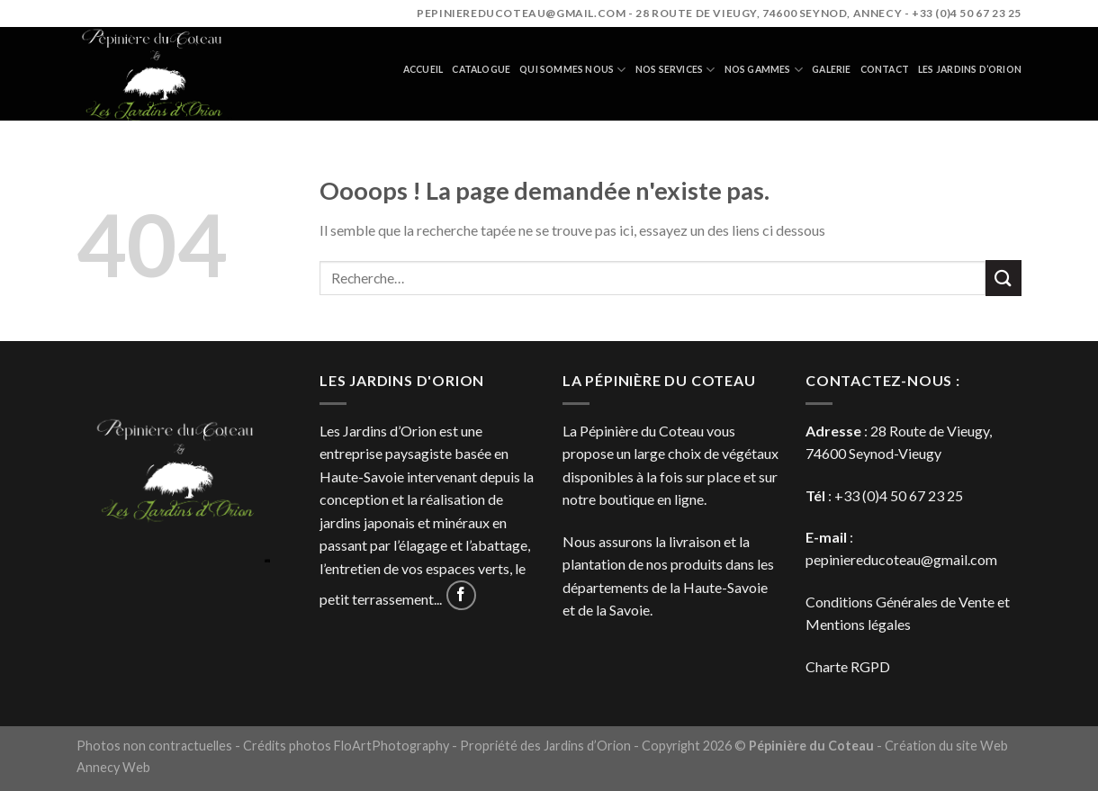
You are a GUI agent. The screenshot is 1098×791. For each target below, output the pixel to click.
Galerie (831, 69)
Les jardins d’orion (970, 69)
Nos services (675, 69)
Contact (884, 69)
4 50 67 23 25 (921, 495)
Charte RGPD (848, 666)
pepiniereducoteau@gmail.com (901, 559)
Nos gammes (764, 69)
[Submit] (1004, 277)
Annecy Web (113, 767)
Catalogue (481, 69)
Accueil (423, 69)
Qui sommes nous (572, 69)
